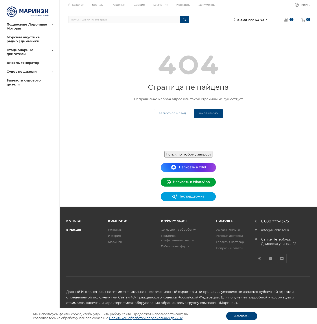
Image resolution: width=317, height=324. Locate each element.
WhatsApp (270, 258)
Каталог (74, 220)
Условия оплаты (228, 229)
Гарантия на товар (230, 242)
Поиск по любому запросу (188, 154)
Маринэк (115, 242)
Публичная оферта (175, 246)
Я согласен (241, 316)
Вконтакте (259, 258)
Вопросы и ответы (229, 248)
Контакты (115, 229)
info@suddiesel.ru (275, 230)
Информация (174, 220)
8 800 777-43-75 (250, 20)
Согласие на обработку (178, 229)
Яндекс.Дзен (282, 258)
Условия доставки (229, 235)
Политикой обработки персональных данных (145, 318)
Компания (118, 220)
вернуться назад (172, 113)
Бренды (73, 229)
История (114, 235)
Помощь (224, 220)
